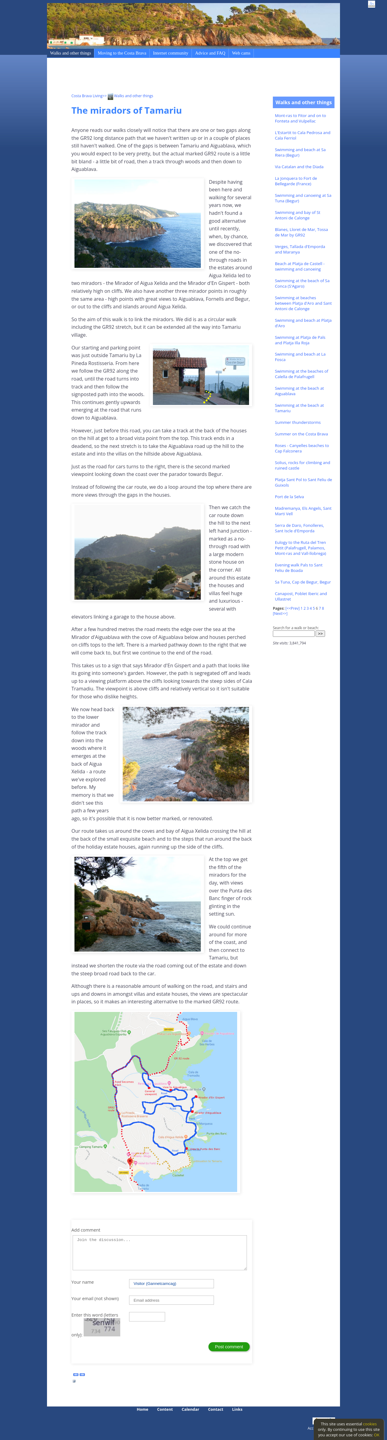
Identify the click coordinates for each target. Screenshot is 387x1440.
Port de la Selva (289, 496)
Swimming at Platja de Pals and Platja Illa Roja (300, 340)
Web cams (241, 53)
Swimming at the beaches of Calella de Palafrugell (301, 373)
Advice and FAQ (210, 53)
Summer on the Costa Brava (301, 434)
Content (165, 1409)
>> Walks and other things (128, 95)
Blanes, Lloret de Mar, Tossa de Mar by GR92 (301, 232)
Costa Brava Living (87, 95)
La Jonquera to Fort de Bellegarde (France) (296, 181)
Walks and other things (70, 53)
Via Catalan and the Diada (299, 166)
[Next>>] (280, 613)
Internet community (170, 53)
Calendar (190, 1409)
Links (237, 1409)
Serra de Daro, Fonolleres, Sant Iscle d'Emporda (299, 528)
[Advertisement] (182, 76)
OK (376, 1435)
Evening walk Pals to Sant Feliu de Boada (299, 567)
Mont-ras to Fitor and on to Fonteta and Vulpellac (300, 118)
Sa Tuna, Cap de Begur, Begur (303, 582)
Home (142, 1409)
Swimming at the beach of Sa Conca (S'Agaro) (302, 283)
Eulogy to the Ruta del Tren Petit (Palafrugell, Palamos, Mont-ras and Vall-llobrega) (300, 548)
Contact (215, 1409)
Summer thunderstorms (298, 422)
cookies (370, 1424)
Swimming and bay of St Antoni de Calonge (297, 215)
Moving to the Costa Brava (122, 53)
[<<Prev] (292, 608)
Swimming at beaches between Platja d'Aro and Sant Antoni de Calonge (303, 303)
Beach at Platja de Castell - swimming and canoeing (300, 266)
